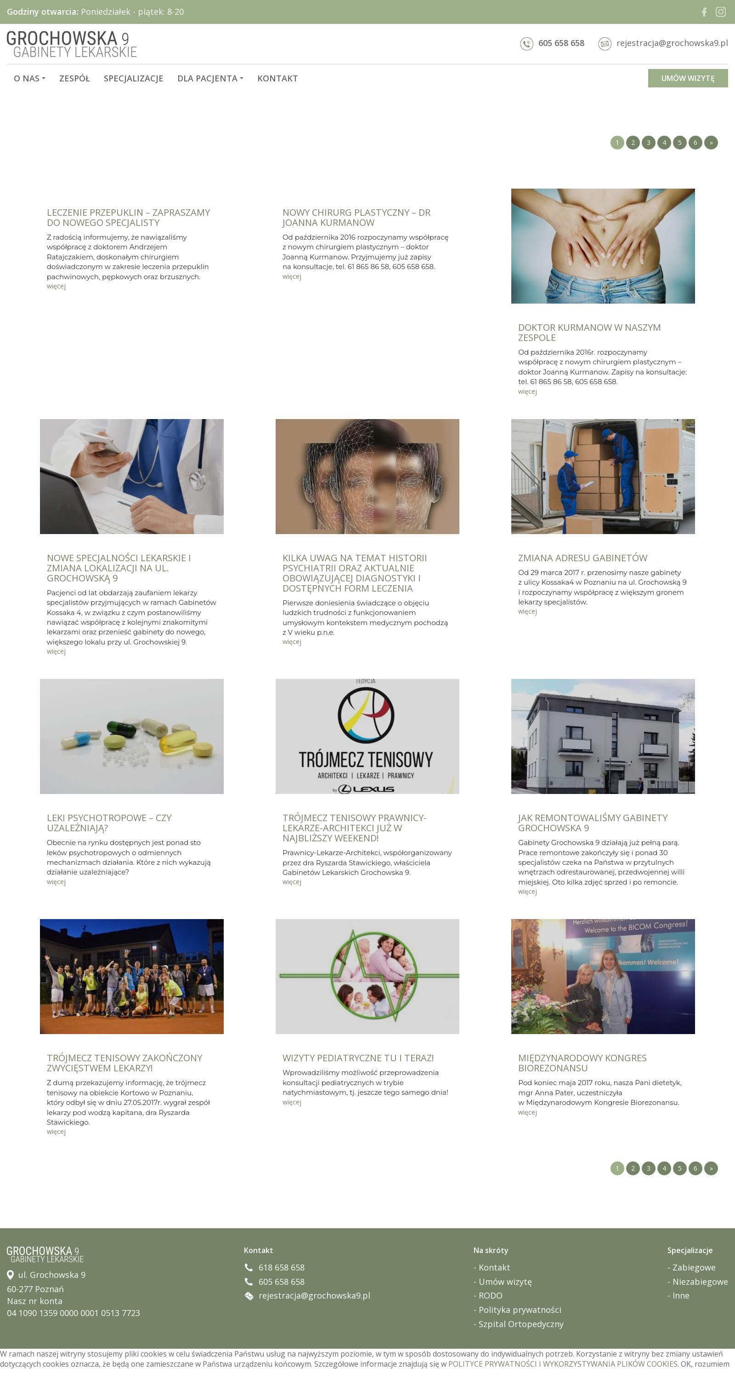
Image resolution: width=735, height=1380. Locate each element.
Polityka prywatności (520, 1309)
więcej (56, 286)
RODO (491, 1295)
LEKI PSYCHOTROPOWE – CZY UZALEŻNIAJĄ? (109, 822)
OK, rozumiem (705, 1364)
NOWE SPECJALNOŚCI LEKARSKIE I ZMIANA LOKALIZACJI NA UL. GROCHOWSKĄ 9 (119, 568)
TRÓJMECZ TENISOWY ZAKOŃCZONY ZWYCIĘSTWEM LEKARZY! (124, 1063)
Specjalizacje (134, 78)
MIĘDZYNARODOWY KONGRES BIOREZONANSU (582, 1063)
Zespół (74, 78)
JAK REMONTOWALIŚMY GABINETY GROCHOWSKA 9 (592, 822)
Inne (681, 1295)
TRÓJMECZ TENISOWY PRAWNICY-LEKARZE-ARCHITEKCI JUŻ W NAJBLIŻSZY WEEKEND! (355, 827)
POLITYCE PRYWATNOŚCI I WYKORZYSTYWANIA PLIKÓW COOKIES (563, 1364)
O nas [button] (29, 78)
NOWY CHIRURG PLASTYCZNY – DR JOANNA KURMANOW (356, 217)
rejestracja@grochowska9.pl (663, 42)
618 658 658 (282, 1267)
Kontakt (277, 78)
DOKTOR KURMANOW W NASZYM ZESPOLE (589, 332)
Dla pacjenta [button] (210, 78)
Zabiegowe (694, 1267)
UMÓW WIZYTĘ (688, 78)
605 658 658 (552, 42)
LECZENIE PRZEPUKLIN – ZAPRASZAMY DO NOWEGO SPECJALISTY (128, 217)
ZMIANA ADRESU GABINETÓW (582, 558)
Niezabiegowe (700, 1281)
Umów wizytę (505, 1281)
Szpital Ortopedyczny (521, 1323)
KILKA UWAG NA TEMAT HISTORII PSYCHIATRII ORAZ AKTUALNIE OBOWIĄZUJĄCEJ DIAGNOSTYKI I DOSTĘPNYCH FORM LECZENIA (355, 573)
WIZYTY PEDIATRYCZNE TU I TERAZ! (358, 1058)
